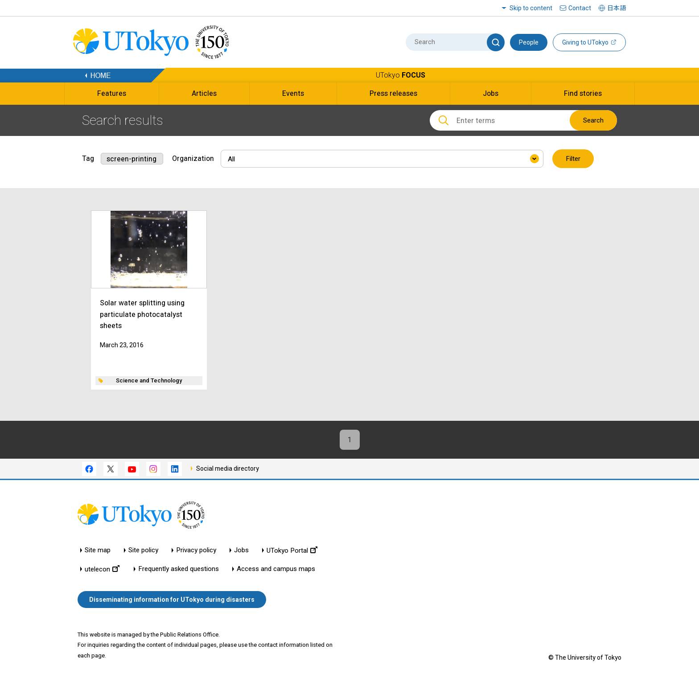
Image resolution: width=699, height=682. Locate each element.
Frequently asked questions (178, 569)
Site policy (143, 550)
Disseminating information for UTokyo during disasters (172, 599)
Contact (579, 8)
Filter (573, 159)
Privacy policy (196, 550)
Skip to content (531, 8)
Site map (98, 550)
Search (593, 120)
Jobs (241, 550)
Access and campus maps (276, 569)
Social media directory (227, 468)
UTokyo (400, 75)
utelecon (102, 569)
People (529, 42)
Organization (193, 158)
